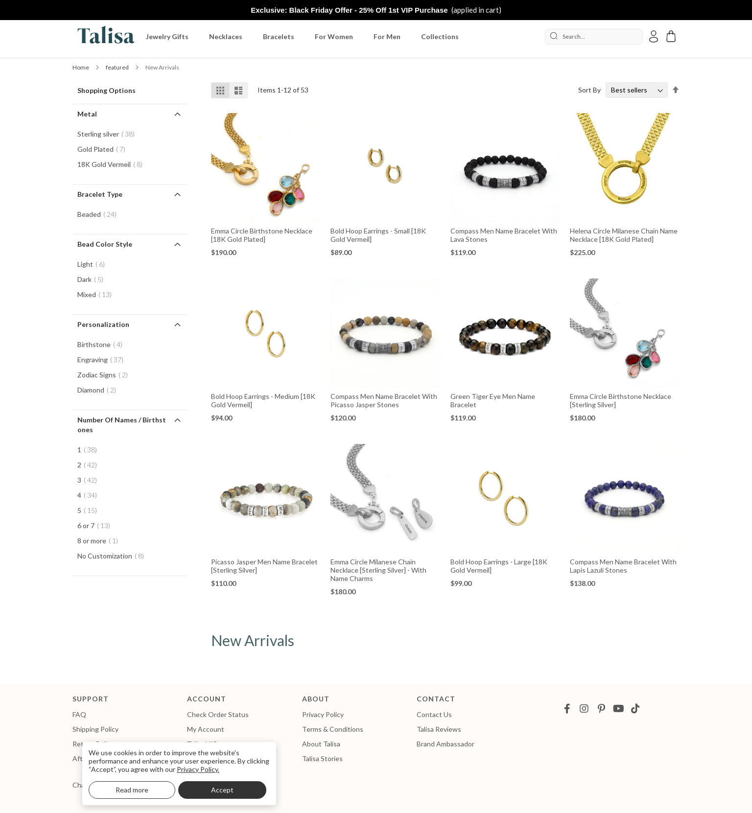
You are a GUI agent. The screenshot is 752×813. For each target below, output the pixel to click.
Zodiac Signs (105, 375)
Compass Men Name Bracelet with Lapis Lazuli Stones (623, 565)
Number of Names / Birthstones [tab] (121, 425)
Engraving (103, 359)
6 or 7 (96, 525)
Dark (93, 279)
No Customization (113, 556)
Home (81, 67)
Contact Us (434, 714)
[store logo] (104, 36)
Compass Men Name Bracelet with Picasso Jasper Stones (383, 400)
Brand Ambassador (445, 744)
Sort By (589, 90)
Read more (132, 790)
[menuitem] (169, 36)
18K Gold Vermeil (112, 164)
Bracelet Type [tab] (99, 194)
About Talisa (321, 744)
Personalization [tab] (103, 324)
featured (118, 67)
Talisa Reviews (439, 729)
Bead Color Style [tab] (104, 244)
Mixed (97, 294)
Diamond (99, 390)
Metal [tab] (87, 114)
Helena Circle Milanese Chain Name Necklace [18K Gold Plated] (624, 235)
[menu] (340, 37)
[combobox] (594, 37)
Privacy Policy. (198, 769)
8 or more (100, 540)
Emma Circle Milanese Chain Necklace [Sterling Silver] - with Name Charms (378, 569)
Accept (222, 790)
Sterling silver (109, 134)
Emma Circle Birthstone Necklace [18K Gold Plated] (261, 235)
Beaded (99, 214)
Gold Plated (104, 149)
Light (94, 264)
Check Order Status (218, 714)
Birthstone (102, 344)
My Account (205, 729)
